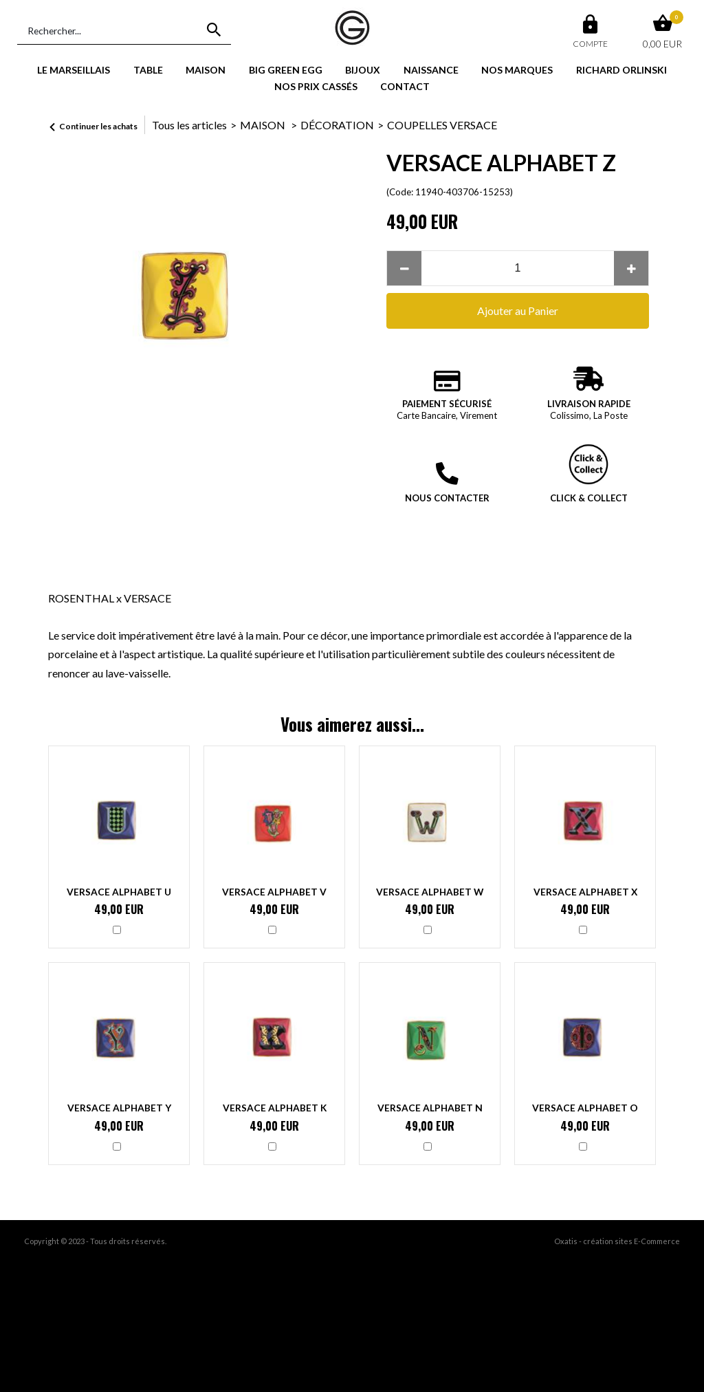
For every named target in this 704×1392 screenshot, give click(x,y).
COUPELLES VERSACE (442, 124)
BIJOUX (362, 70)
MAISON (206, 70)
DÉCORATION (337, 124)
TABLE (148, 70)
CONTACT (405, 86)
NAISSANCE (431, 70)
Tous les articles (189, 124)
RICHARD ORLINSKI (621, 70)
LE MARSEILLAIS (73, 70)
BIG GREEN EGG (285, 70)
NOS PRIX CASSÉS (316, 86)
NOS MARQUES (517, 70)
